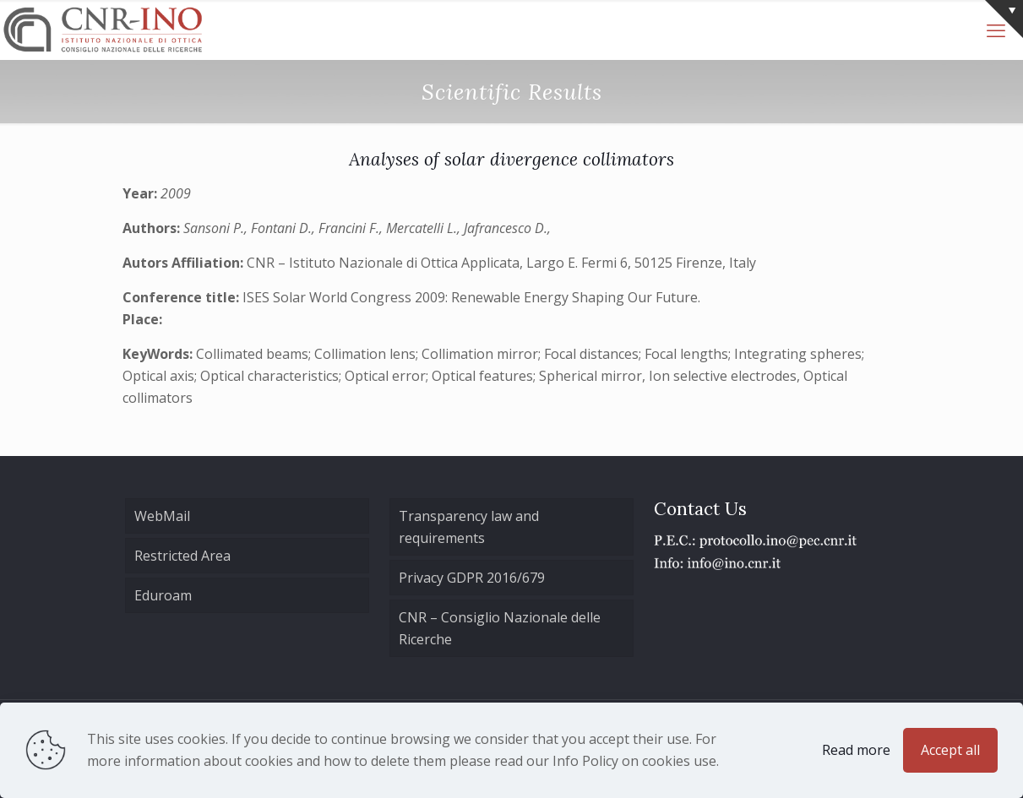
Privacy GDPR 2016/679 (472, 577)
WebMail (162, 516)
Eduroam (163, 595)
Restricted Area (182, 555)
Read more (856, 750)
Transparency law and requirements (469, 527)
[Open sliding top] (1004, 19)
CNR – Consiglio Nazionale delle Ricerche (500, 628)
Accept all (950, 750)
